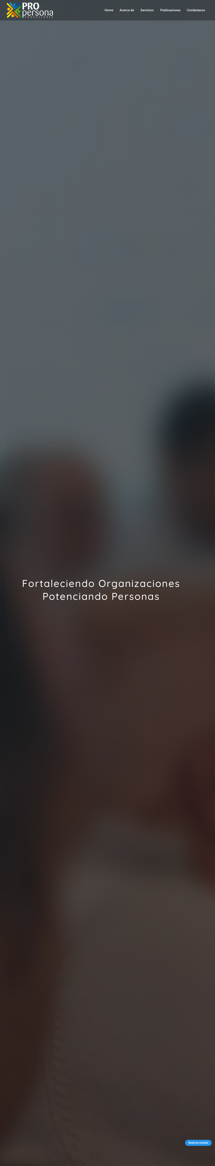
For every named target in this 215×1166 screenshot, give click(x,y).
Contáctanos (196, 10)
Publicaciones (170, 10)
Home (109, 10)
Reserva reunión (198, 1142)
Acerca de (127, 10)
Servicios (147, 10)
